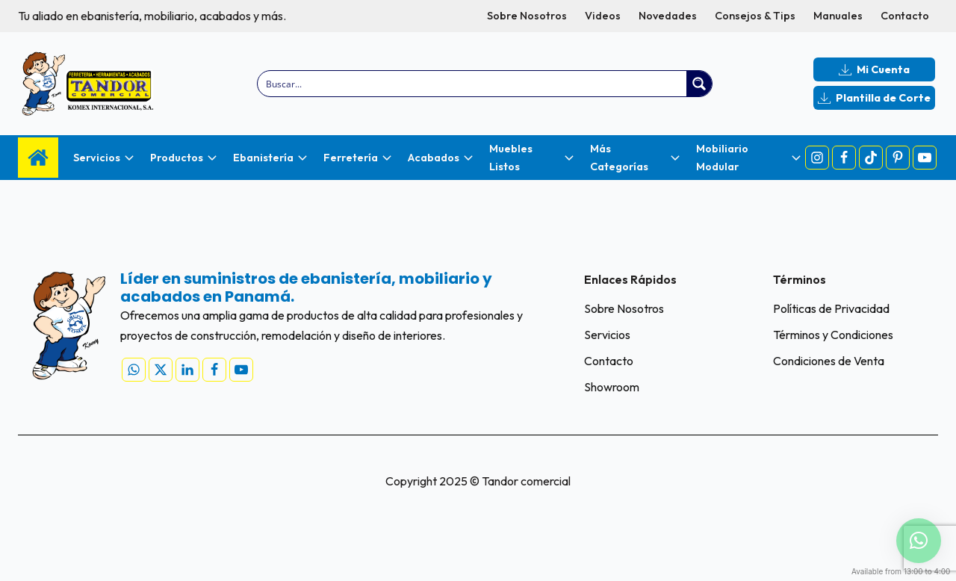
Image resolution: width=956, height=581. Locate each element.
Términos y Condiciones (833, 334)
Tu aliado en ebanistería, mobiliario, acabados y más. (152, 15)
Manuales (838, 15)
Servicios (607, 334)
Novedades (668, 15)
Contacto (905, 15)
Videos (603, 15)
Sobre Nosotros (527, 15)
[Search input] (473, 83)
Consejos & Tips (755, 15)
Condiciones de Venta (828, 360)
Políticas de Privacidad (831, 308)
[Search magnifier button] (699, 83)
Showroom (611, 386)
